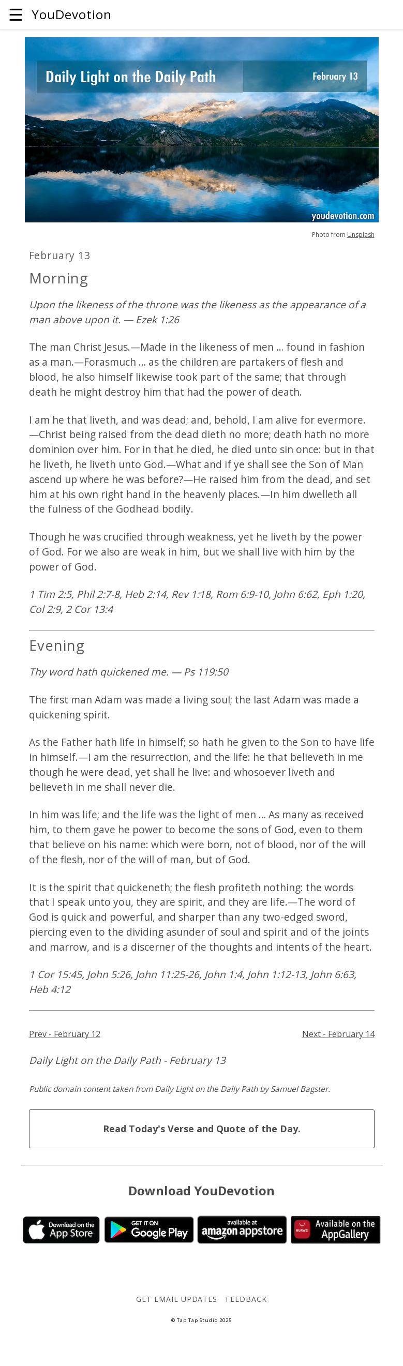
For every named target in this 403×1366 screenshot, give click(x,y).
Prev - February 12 (64, 1034)
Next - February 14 (338, 1034)
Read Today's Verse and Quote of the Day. (202, 1128)
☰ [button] (15, 14)
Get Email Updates (176, 1299)
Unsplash (361, 234)
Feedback (246, 1299)
